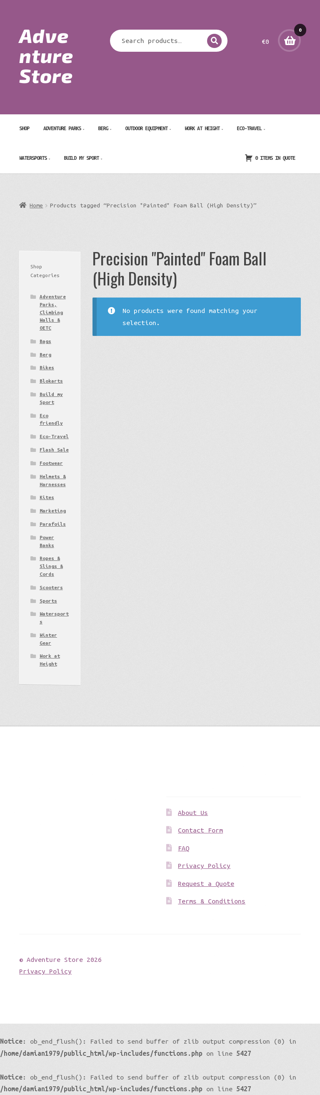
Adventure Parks (62, 128)
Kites (47, 497)
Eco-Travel (249, 128)
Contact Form (200, 830)
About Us (193, 812)
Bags (45, 341)
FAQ (183, 848)
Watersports (33, 158)
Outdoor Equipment (146, 128)
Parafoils (53, 524)
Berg (103, 128)
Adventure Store (46, 55)
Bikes (47, 367)
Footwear (51, 463)
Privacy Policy (204, 865)
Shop (24, 128)
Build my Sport (81, 158)
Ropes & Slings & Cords (51, 565)
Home (36, 205)
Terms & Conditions (211, 901)
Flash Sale (54, 449)
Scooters (51, 587)
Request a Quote (206, 883)
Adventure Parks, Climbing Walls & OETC (53, 312)
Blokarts (51, 381)
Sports (48, 600)
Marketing (53, 510)
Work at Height (202, 128)
